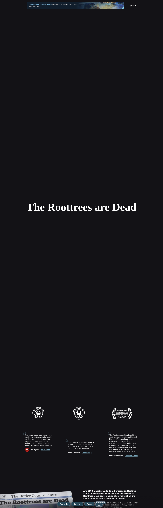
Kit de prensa (100, 502)
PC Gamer (45, 450)
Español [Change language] (132, 5)
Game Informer (131, 456)
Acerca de (64, 504)
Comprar (77, 504)
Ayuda (89, 504)
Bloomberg (87, 453)
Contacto (99, 505)
